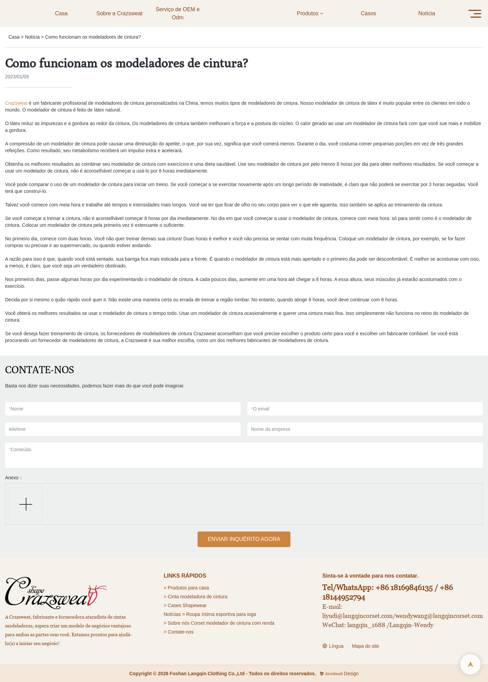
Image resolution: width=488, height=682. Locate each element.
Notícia (32, 37)
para (193, 587)
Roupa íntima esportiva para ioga (221, 614)
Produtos (177, 587)
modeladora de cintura (203, 596)
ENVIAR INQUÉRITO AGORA (244, 539)
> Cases (172, 605)
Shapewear (195, 605)
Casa (14, 37)
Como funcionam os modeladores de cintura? (93, 37)
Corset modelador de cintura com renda (232, 623)
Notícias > (174, 614)
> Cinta (171, 596)
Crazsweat (16, 103)
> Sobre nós (176, 623)
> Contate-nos (179, 632)
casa (204, 587)
